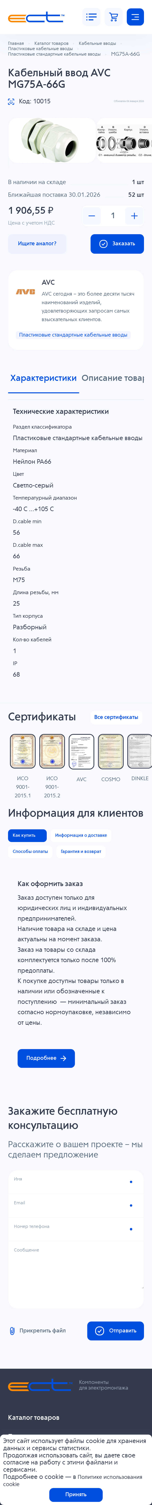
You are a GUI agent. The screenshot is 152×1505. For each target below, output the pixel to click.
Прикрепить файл (40, 1414)
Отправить (111, 1414)
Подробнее (51, 1139)
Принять (76, 1494)
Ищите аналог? (42, 256)
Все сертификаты (112, 741)
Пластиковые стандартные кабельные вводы (58, 352)
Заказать (113, 256)
